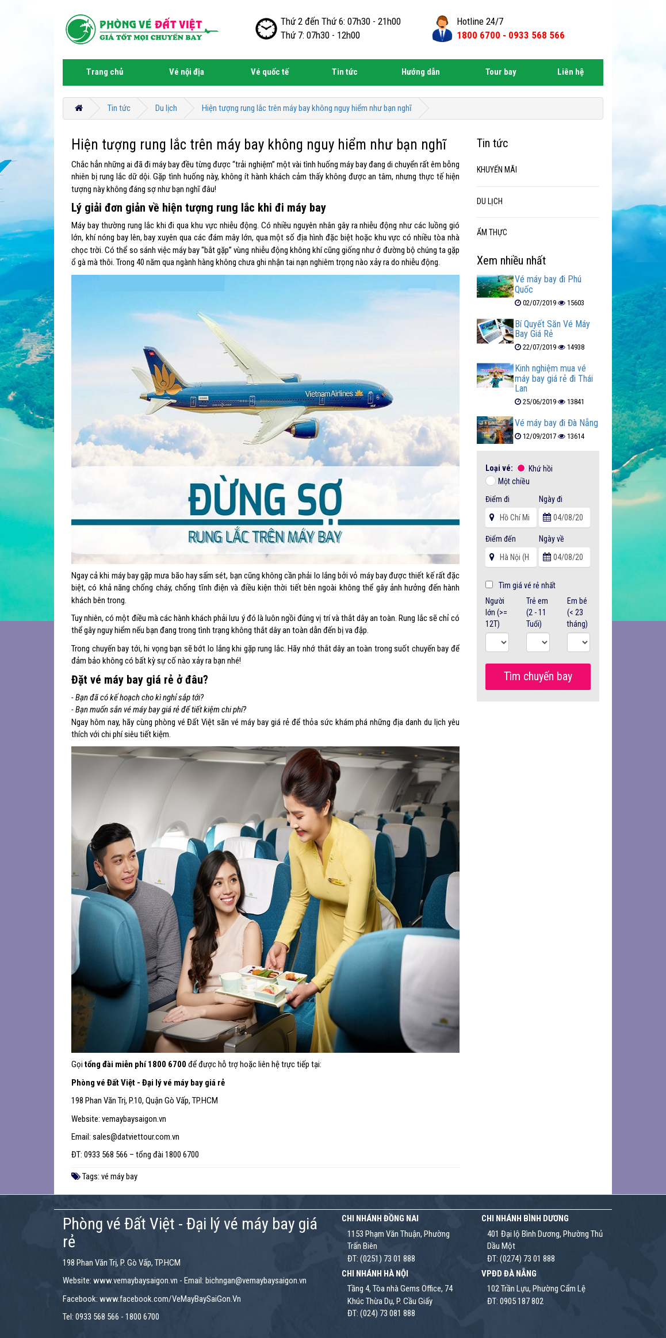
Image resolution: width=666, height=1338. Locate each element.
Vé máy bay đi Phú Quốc (548, 284)
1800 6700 (142, 1317)
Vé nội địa (186, 72)
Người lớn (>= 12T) (496, 612)
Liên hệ (570, 72)
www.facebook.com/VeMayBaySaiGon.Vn (170, 1299)
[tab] (538, 170)
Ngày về (551, 538)
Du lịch (166, 108)
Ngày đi (550, 499)
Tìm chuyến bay (538, 676)
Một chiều (514, 481)
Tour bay (500, 72)
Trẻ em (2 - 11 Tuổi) (537, 612)
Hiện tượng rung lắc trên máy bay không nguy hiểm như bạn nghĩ (307, 108)
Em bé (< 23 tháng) (577, 612)
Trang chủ (104, 72)
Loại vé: (500, 468)
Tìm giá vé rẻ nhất (520, 585)
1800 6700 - (511, 35)
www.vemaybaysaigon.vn (135, 1280)
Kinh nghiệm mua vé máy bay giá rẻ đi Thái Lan (554, 378)
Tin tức (345, 72)
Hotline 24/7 (480, 21)
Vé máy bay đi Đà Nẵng (556, 422)
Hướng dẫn (420, 72)
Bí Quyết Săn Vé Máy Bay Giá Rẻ (552, 329)
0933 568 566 (97, 1317)
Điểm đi (497, 499)
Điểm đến (500, 538)
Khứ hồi (541, 468)
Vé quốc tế (270, 72)
